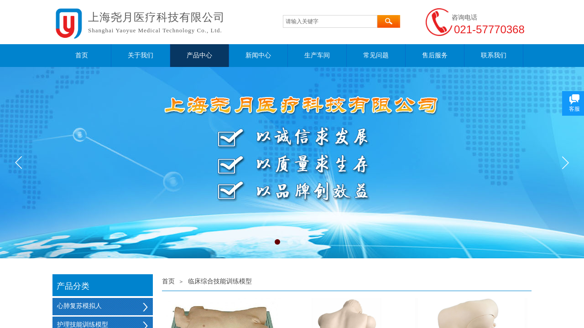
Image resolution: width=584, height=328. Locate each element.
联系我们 (493, 55)
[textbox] (330, 21)
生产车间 (317, 55)
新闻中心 (258, 55)
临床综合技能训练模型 (220, 281)
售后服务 (435, 55)
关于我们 (140, 55)
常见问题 (376, 55)
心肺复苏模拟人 (79, 305)
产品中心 (199, 55)
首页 (81, 55)
